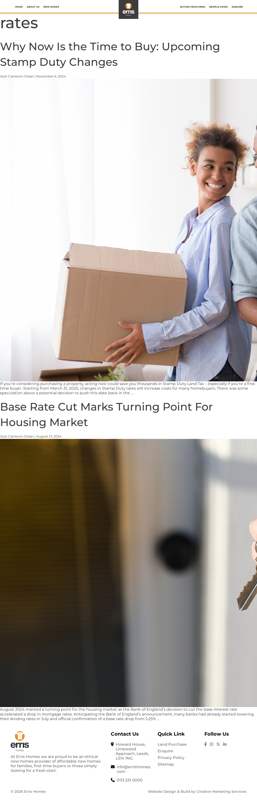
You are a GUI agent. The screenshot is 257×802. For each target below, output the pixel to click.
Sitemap (166, 764)
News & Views (218, 6)
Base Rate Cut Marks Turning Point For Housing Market (126, 413)
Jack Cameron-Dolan (17, 76)
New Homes (51, 6)
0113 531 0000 (130, 780)
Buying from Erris (192, 6)
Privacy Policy (171, 757)
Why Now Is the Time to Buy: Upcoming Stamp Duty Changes (106, 53)
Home (19, 6)
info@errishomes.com (134, 769)
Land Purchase (172, 744)
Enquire (237, 6)
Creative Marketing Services (221, 791)
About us (33, 6)
